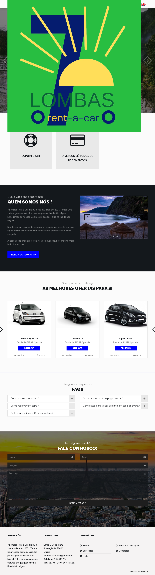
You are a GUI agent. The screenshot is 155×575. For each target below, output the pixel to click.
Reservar (29, 348)
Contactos (124, 550)
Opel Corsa (125, 338)
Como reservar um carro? (43, 406)
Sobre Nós (88, 550)
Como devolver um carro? (43, 398)
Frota (85, 556)
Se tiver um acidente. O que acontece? (43, 413)
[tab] (41, 398)
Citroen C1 (77, 338)
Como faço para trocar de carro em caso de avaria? (115, 406)
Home (86, 545)
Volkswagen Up (29, 338)
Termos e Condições (129, 545)
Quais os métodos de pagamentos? (115, 398)
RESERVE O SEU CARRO (23, 255)
